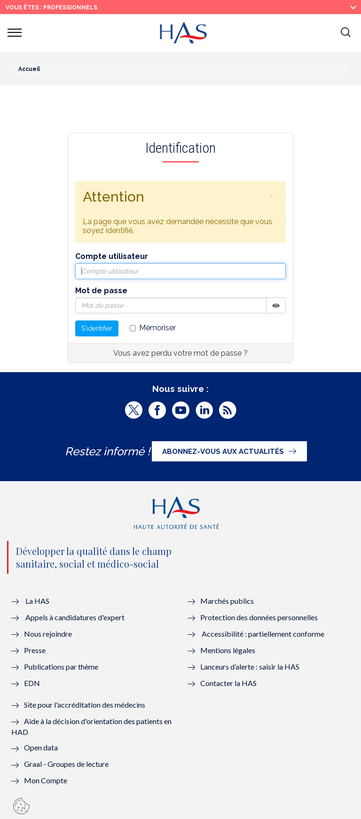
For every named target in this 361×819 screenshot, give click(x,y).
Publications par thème (61, 666)
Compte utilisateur (111, 256)
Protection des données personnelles (259, 617)
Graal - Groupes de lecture (66, 763)
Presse (35, 650)
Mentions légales (227, 650)
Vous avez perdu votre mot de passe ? (180, 353)
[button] (345, 32)
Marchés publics (227, 600)
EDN (32, 683)
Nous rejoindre (48, 633)
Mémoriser (153, 327)
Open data (41, 747)
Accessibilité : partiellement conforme (263, 633)
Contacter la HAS (228, 683)
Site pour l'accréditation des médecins (84, 704)
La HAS (37, 600)
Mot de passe (101, 290)
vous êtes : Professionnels (51, 7)
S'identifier (96, 328)
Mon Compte (45, 780)
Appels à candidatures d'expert (75, 617)
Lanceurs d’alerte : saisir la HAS (249, 666)
